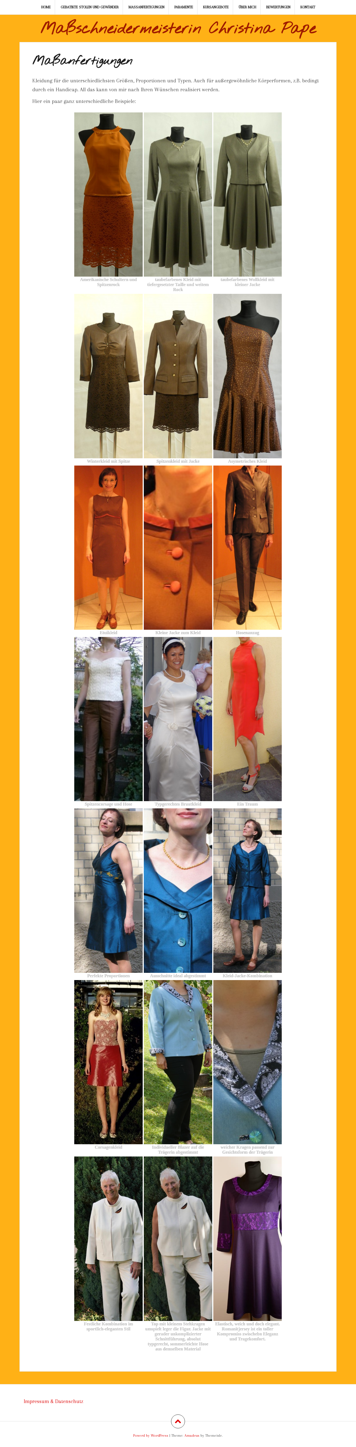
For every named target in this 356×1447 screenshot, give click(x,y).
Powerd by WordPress (150, 1435)
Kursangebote (216, 7)
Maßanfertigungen (146, 7)
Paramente (183, 7)
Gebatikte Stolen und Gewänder (89, 7)
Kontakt (307, 7)
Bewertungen (278, 7)
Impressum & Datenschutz (53, 1401)
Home (46, 7)
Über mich (247, 7)
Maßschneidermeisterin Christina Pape (178, 29)
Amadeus (191, 1435)
